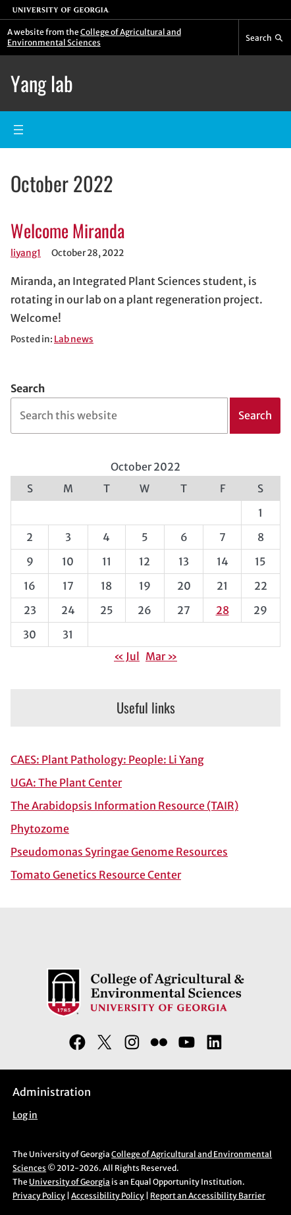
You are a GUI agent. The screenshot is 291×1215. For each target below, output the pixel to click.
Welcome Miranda (67, 230)
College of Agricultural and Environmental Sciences (94, 37)
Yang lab (42, 83)
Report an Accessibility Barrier (207, 1196)
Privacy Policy (39, 1196)
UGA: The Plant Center (66, 782)
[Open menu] (18, 130)
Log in (25, 1115)
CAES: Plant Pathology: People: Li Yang (107, 759)
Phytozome (40, 828)
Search (28, 388)
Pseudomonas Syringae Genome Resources (119, 851)
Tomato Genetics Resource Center (96, 874)
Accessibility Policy (107, 1196)
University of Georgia (69, 1182)
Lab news (73, 339)
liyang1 (26, 253)
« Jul (127, 656)
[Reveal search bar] (265, 37)
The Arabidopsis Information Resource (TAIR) (124, 805)
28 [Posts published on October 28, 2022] (222, 610)
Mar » (161, 656)
